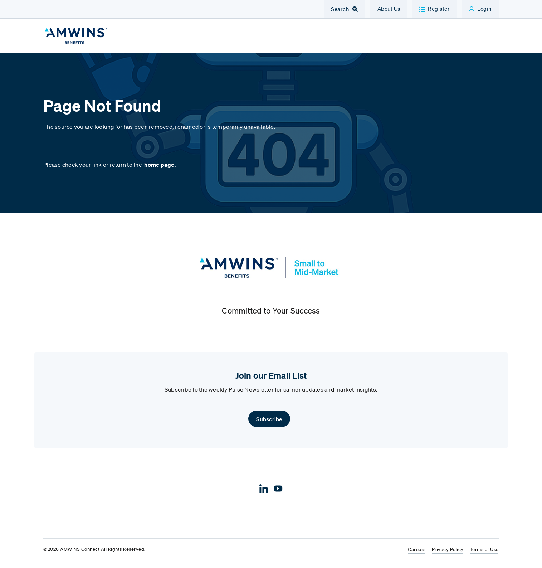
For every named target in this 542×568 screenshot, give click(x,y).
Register (439, 8)
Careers (417, 551)
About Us (388, 8)
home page (159, 167)
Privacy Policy (448, 551)
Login (484, 8)
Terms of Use (484, 551)
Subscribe (269, 420)
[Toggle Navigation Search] (344, 9)
